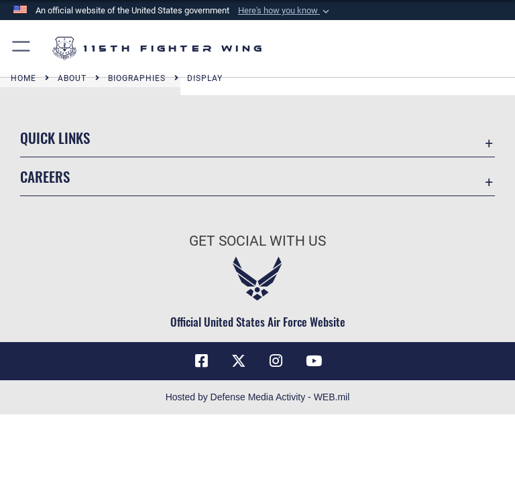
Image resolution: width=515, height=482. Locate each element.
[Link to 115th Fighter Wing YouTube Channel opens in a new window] (314, 361)
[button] (285, 10)
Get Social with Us (257, 241)
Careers (45, 176)
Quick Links (55, 137)
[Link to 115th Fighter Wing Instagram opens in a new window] (276, 361)
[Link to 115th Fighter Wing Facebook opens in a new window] (201, 361)
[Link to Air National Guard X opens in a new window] (239, 361)
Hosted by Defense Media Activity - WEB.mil (258, 397)
